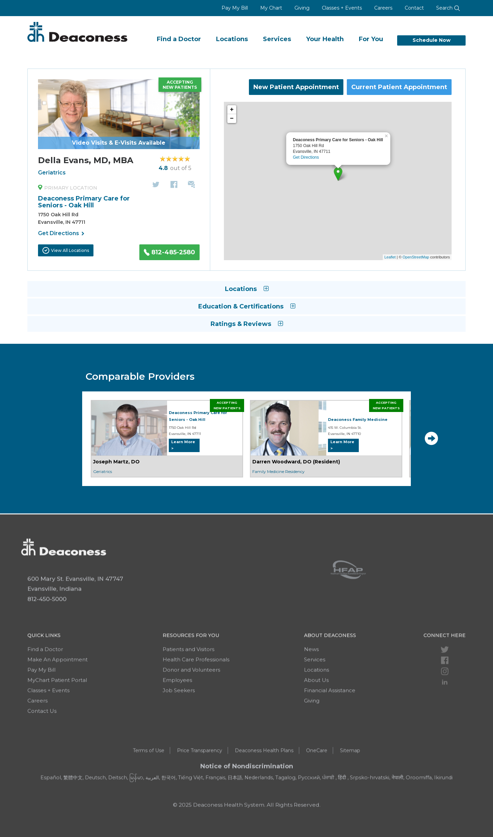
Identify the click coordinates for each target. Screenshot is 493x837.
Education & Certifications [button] (246, 306)
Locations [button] (246, 289)
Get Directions (61, 234)
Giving (301, 8)
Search (448, 8)
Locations (232, 39)
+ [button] (232, 110)
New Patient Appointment (296, 87)
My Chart (271, 8)
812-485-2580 (169, 252)
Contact (414, 8)
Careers (383, 8)
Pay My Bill (235, 8)
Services (277, 39)
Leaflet (390, 257)
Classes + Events (342, 8)
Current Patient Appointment (399, 87)
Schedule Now (432, 40)
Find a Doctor (179, 39)
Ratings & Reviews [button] (247, 324)
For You (371, 39)
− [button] (232, 118)
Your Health (325, 39)
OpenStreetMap (416, 257)
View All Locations (65, 250)
